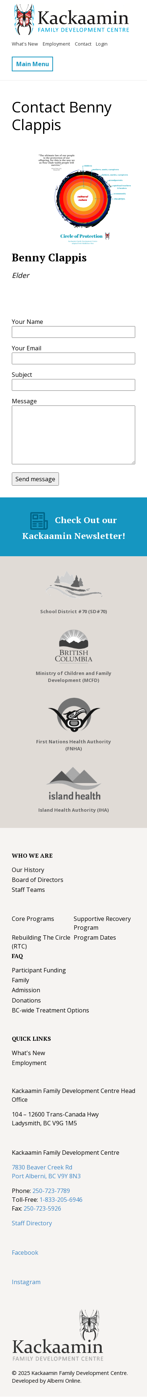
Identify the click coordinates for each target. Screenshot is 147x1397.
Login (102, 43)
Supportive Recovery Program (102, 923)
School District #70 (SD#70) (73, 611)
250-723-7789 (51, 1191)
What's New (25, 43)
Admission (26, 990)
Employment (56, 43)
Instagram (26, 1282)
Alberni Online (63, 1380)
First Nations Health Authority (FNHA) (73, 745)
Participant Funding (39, 970)
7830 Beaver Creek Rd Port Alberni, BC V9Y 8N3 (46, 1171)
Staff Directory (32, 1223)
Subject (22, 375)
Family (20, 980)
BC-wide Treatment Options (50, 1010)
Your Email (26, 348)
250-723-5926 (42, 1208)
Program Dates (95, 937)
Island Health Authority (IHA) (73, 810)
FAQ (17, 956)
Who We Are (32, 855)
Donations (26, 1000)
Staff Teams (28, 890)
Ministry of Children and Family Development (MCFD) (73, 676)
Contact (83, 43)
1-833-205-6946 (61, 1200)
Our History (28, 870)
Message (24, 401)
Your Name (27, 322)
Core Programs (33, 919)
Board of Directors (37, 880)
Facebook (25, 1252)
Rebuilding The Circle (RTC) (41, 941)
